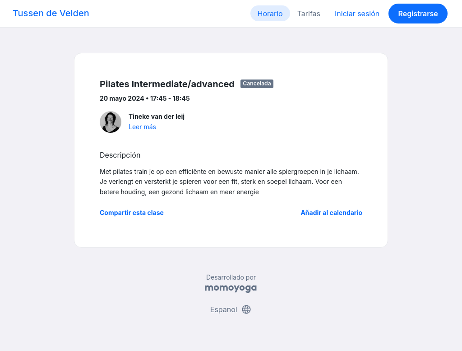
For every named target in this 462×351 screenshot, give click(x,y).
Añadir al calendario (331, 212)
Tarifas (308, 13)
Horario (270, 13)
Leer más (142, 127)
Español (231, 309)
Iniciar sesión (357, 13)
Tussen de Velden (51, 13)
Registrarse (418, 13)
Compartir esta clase (132, 212)
